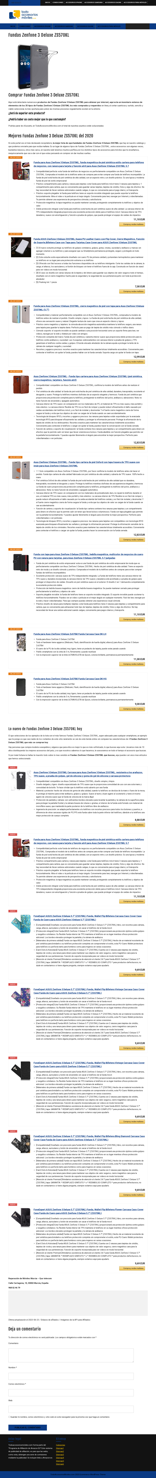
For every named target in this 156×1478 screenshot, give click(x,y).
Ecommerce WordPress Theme (93, 1474)
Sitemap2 (60, 1451)
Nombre (12, 1367)
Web (10, 1400)
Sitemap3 (60, 1455)
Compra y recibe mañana (133, 224)
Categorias (60, 1445)
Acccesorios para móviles (135, 2)
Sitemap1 (60, 1448)
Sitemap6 (60, 1464)
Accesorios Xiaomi (113, 2)
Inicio (47, 2)
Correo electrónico (17, 1384)
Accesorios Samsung (93, 2)
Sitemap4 (60, 1458)
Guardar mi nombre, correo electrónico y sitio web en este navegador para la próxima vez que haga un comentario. (60, 1417)
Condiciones (58, 2)
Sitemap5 (60, 1461)
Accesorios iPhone (74, 2)
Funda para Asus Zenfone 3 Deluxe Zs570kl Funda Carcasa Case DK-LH (70, 634)
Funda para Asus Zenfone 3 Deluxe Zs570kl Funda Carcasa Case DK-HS (70, 678)
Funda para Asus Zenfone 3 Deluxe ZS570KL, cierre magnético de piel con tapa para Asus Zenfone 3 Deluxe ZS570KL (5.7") (89, 308)
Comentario (13, 1343)
